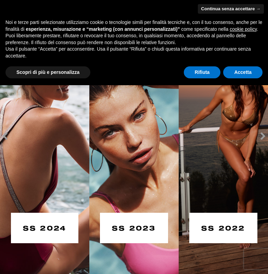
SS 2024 (44, 227)
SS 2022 (223, 227)
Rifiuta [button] (202, 72)
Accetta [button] (243, 72)
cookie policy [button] (243, 29)
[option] (44, 137)
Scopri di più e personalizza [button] (47, 72)
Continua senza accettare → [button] (230, 8)
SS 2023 (134, 227)
